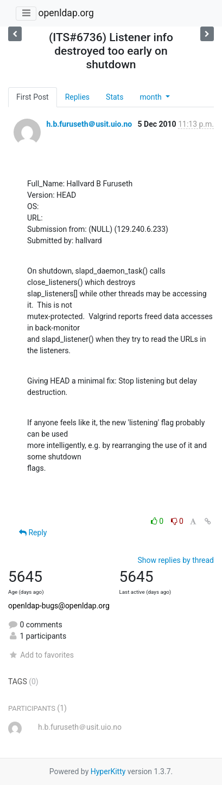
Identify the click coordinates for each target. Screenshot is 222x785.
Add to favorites (41, 655)
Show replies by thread (175, 560)
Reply (33, 532)
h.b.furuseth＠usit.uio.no (89, 124)
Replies (77, 97)
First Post (32, 97)
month (151, 97)
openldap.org (65, 13)
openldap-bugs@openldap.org (59, 605)
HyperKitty (108, 771)
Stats (114, 97)
